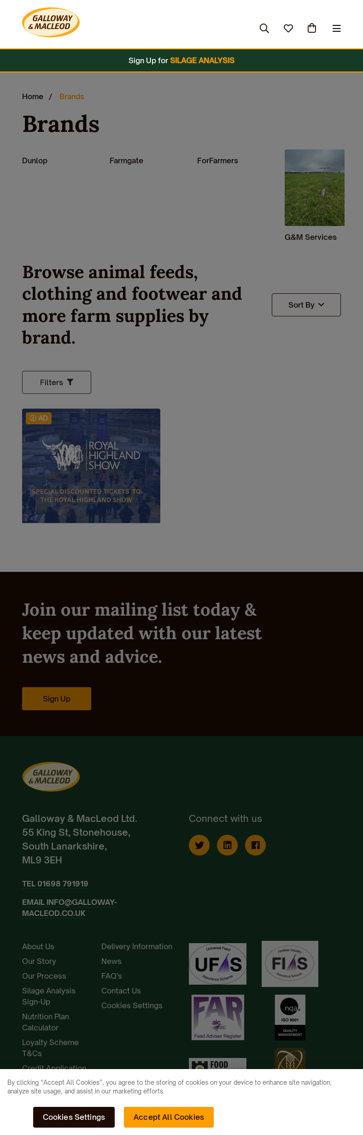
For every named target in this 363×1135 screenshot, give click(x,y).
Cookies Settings (74, 1117)
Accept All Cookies (169, 1117)
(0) (313, 28)
